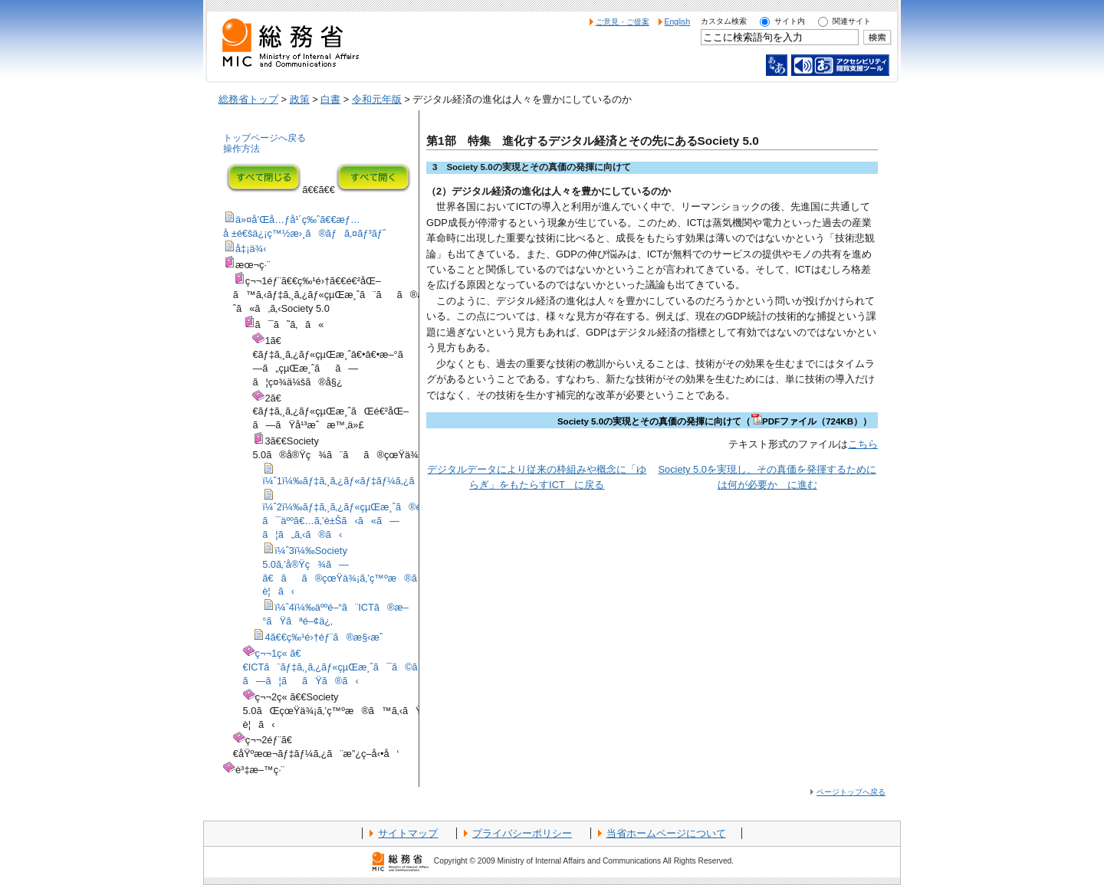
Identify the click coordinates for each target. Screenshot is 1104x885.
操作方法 (241, 148)
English (678, 22)
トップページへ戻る (264, 138)
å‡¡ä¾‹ (251, 248)
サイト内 (789, 21)
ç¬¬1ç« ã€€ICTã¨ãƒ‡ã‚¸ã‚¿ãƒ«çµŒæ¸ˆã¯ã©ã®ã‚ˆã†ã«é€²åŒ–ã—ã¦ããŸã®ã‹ (379, 667)
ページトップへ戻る (851, 792)
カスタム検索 (724, 21)
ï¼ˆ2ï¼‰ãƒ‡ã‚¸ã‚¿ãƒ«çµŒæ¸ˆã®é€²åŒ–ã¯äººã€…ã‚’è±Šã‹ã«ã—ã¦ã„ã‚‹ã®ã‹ (356, 520)
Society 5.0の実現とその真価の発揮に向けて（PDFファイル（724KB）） (714, 421)
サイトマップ (408, 833)
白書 (330, 99)
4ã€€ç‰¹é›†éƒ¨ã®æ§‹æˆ (327, 637)
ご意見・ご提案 (622, 22)
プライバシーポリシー (522, 833)
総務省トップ (248, 99)
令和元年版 (377, 99)
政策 (300, 99)
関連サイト (852, 21)
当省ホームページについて (666, 833)
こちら (863, 444)
